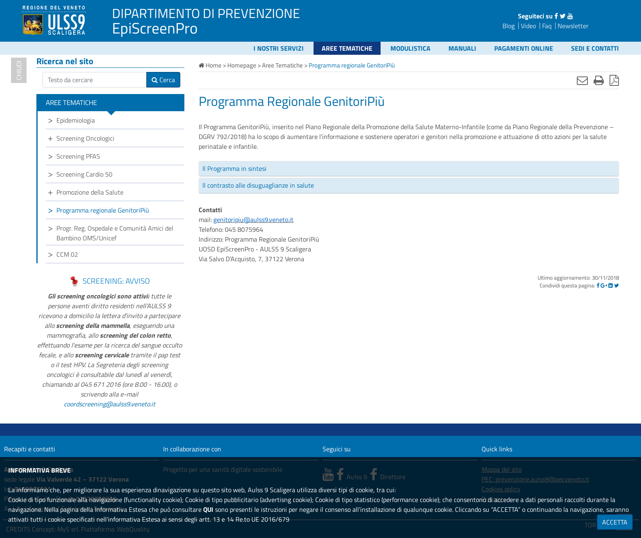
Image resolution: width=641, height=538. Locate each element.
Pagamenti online (523, 48)
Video (528, 25)
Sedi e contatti (595, 48)
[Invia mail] (582, 80)
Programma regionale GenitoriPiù (102, 210)
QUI (208, 509)
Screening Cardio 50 (84, 174)
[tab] (409, 168)
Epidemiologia (75, 120)
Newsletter (573, 25)
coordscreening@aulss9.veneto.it (109, 404)
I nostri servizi (278, 48)
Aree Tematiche (347, 48)
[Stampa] (599, 80)
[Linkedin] (610, 285)
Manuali (462, 48)
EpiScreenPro (155, 27)
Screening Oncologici (85, 138)
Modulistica (410, 48)
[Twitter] (616, 285)
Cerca (163, 80)
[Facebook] (597, 285)
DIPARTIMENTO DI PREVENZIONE (206, 13)
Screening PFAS (78, 156)
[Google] (604, 285)
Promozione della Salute (89, 192)
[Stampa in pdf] (614, 80)
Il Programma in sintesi (234, 168)
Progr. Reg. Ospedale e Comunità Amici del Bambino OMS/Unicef (114, 233)
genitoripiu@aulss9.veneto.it (253, 219)
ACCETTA (615, 522)
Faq (546, 25)
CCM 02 (67, 254)
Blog (508, 25)
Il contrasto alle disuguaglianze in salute (258, 185)
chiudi (19, 70)
